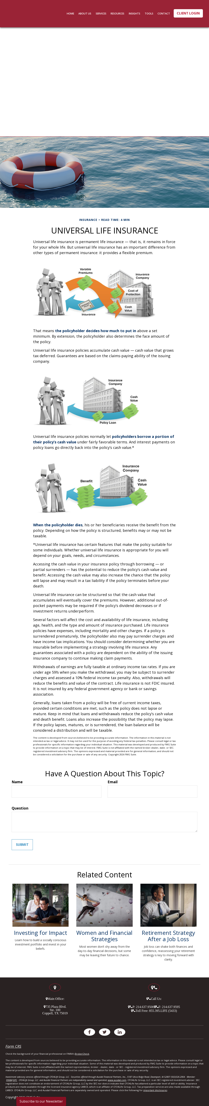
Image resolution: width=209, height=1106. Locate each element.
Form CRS (13, 1046)
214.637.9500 (145, 1006)
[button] (89, 13)
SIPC (15, 1079)
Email (113, 782)
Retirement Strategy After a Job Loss (168, 936)
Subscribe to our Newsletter (41, 1101)
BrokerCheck (82, 1053)
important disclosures (155, 1090)
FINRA (9, 1079)
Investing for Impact (41, 932)
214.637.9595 (171, 1006)
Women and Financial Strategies (104, 936)
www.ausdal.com (117, 1079)
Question (20, 808)
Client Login (188, 13)
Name (17, 782)
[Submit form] (22, 844)
